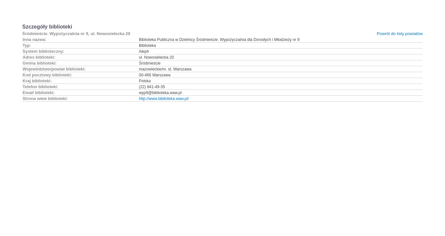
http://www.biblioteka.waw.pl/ (164, 98)
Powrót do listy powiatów (400, 33)
